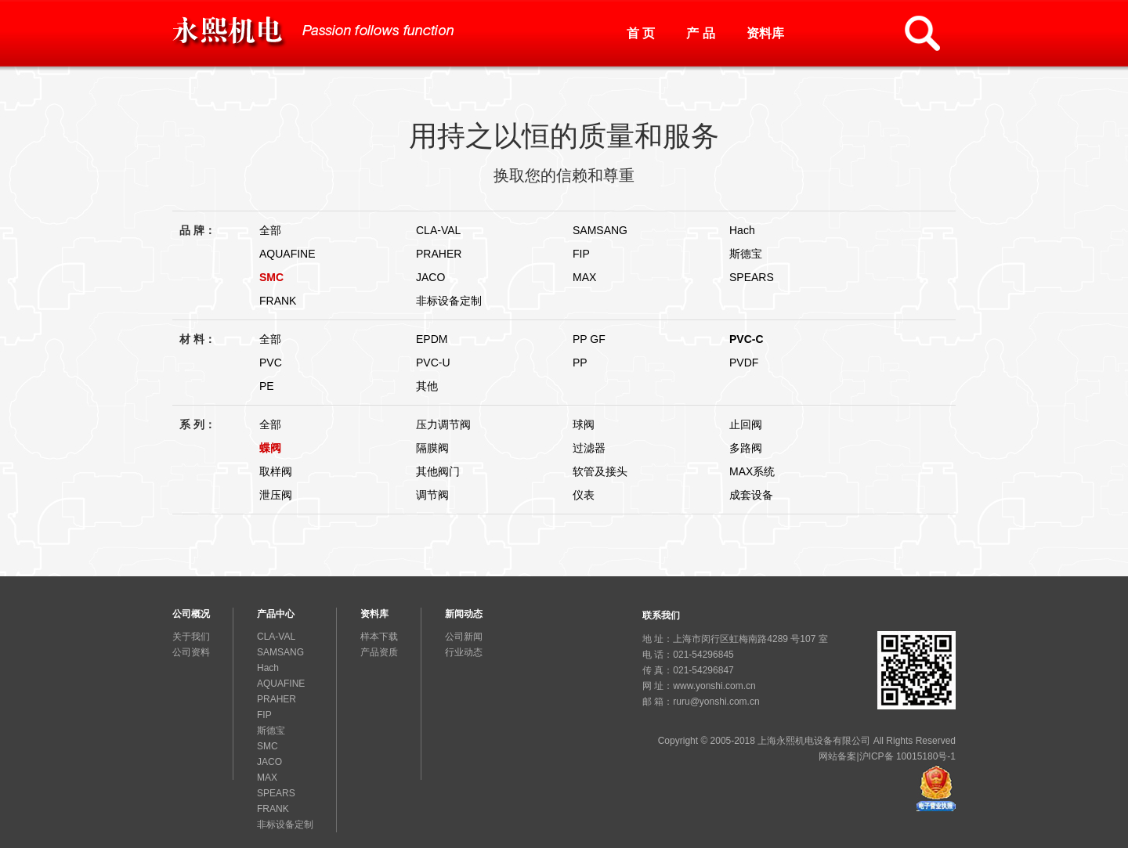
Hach (742, 230)
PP (580, 362)
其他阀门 (438, 471)
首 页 (641, 33)
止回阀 (745, 424)
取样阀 (275, 471)
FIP (581, 253)
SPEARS (751, 277)
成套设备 (751, 495)
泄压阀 (275, 495)
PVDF (743, 362)
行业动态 (464, 652)
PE (266, 386)
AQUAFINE (287, 253)
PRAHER (438, 253)
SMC (271, 277)
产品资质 (379, 652)
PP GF (589, 339)
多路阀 (745, 448)
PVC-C (746, 339)
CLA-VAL (438, 230)
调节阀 (432, 495)
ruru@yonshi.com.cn (716, 701)
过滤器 (589, 448)
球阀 (584, 424)
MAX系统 (752, 471)
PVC (270, 362)
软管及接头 (600, 471)
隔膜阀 (432, 448)
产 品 (700, 33)
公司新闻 (464, 636)
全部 (270, 230)
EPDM (431, 339)
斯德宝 (745, 253)
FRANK (277, 300)
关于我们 (191, 636)
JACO (430, 277)
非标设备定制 (449, 300)
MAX (584, 277)
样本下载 (379, 636)
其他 (427, 386)
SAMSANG (600, 230)
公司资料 (191, 652)
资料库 (765, 33)
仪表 (584, 495)
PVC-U (433, 362)
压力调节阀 (443, 424)
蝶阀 (270, 448)
